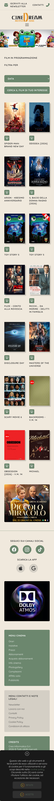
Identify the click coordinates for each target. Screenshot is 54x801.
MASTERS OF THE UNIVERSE (39, 364)
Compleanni (15, 671)
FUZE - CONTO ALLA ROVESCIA (13, 307)
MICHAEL (34, 471)
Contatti (13, 713)
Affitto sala (14, 675)
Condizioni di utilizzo (19, 726)
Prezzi (12, 650)
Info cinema (15, 662)
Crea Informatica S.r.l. (20, 746)
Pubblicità (14, 680)
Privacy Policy (16, 717)
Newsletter (14, 704)
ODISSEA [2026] (38, 143)
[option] (27, 38)
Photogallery (15, 667)
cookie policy (37, 769)
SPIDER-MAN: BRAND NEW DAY (14, 145)
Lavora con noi (16, 708)
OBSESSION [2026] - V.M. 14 (13, 473)
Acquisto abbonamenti (21, 658)
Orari (11, 641)
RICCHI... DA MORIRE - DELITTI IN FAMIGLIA (39, 309)
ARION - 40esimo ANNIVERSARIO (14, 199)
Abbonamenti (16, 654)
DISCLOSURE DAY (14, 363)
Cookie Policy (16, 721)
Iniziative (13, 645)
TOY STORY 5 (11, 254)
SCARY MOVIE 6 (13, 417)
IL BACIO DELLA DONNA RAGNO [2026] (38, 200)
